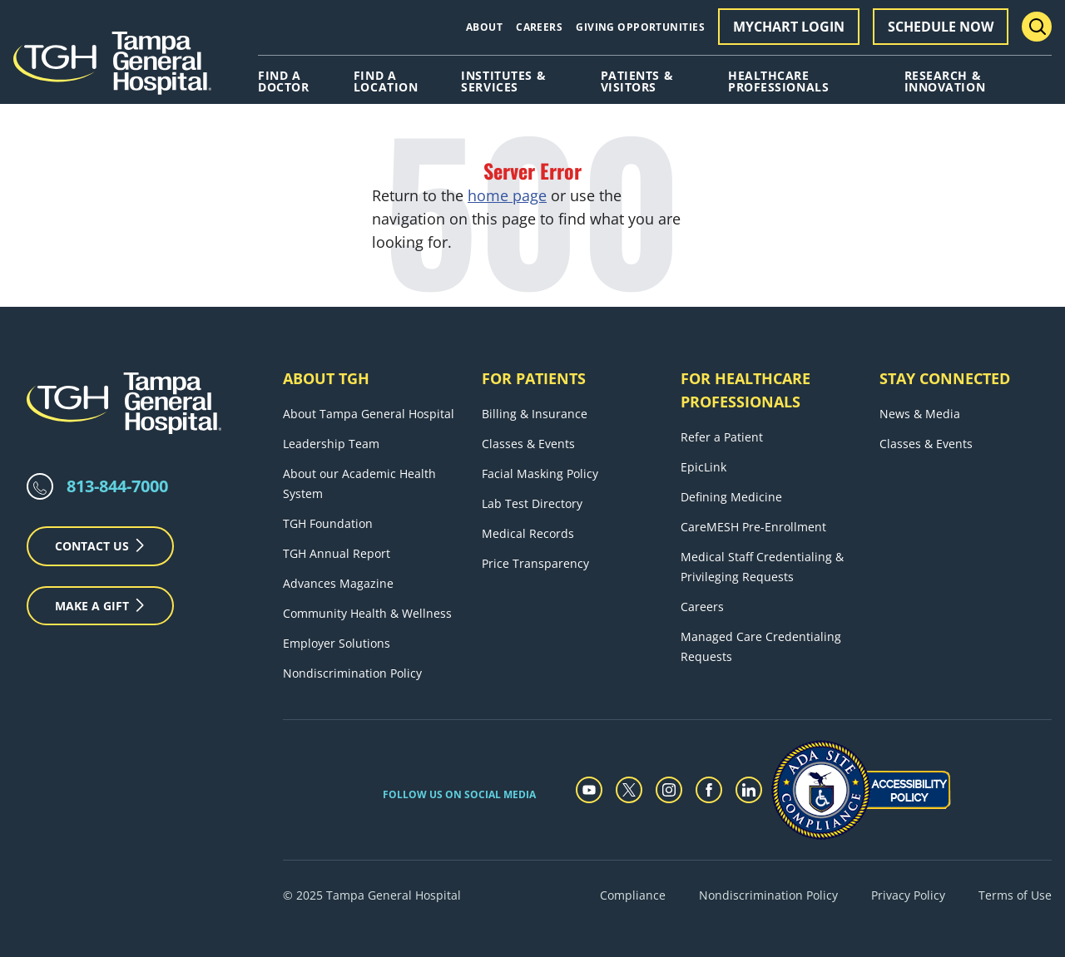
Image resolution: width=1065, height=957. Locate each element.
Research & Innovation (945, 81)
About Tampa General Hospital (368, 414)
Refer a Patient (722, 437)
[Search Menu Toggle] (1037, 27)
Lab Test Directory (532, 503)
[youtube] (589, 790)
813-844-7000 (117, 486)
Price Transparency (535, 563)
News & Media (919, 414)
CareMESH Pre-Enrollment (753, 527)
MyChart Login (789, 26)
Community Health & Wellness (367, 613)
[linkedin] (749, 790)
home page (507, 195)
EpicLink (703, 467)
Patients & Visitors (637, 81)
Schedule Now (940, 26)
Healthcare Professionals (778, 81)
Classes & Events (528, 443)
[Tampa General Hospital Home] (112, 69)
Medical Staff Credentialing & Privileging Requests (762, 567)
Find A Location (386, 81)
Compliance (633, 895)
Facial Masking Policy (540, 473)
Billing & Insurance (534, 414)
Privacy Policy (908, 895)
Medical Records (528, 533)
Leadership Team (331, 443)
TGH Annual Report (336, 553)
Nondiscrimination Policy (352, 673)
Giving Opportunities (640, 27)
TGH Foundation (328, 523)
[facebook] (709, 790)
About (484, 27)
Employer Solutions (336, 643)
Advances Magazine (338, 583)
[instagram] (669, 790)
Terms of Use (1015, 895)
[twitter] (629, 790)
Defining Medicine (731, 497)
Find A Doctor (283, 81)
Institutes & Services (503, 81)
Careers (539, 27)
